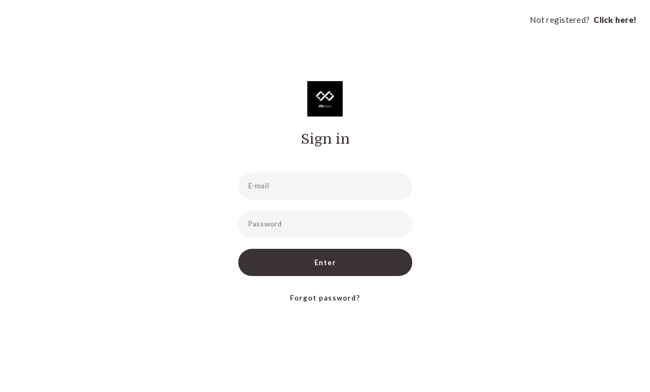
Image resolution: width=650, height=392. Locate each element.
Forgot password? (325, 297)
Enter (325, 262)
